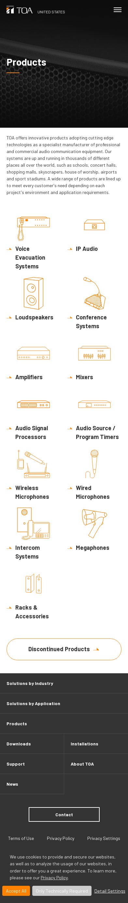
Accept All (16, 891)
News (12, 784)
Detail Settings (109, 891)
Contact (64, 814)
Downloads (19, 743)
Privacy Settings (103, 838)
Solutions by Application (33, 703)
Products (17, 723)
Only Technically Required (62, 891)
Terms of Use (21, 838)
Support (16, 764)
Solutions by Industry (30, 683)
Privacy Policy (54, 877)
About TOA (82, 764)
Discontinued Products (59, 648)
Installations (84, 743)
